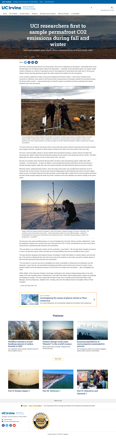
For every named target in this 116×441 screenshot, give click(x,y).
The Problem (13, 13)
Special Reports (49, 2)
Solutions (35, 13)
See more (59, 359)
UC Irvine (7, 1)
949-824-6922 (8, 419)
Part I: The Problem (35, 406)
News (41, 2)
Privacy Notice (52, 434)
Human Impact (24, 13)
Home (5, 13)
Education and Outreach (48, 13)
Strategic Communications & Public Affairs (25, 2)
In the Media (75, 13)
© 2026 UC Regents (62, 434)
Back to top (58, 400)
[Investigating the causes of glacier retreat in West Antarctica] (58, 299)
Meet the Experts (63, 13)
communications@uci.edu (11, 421)
